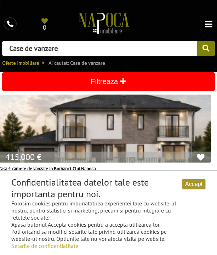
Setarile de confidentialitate (44, 245)
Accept (193, 184)
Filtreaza (108, 81)
